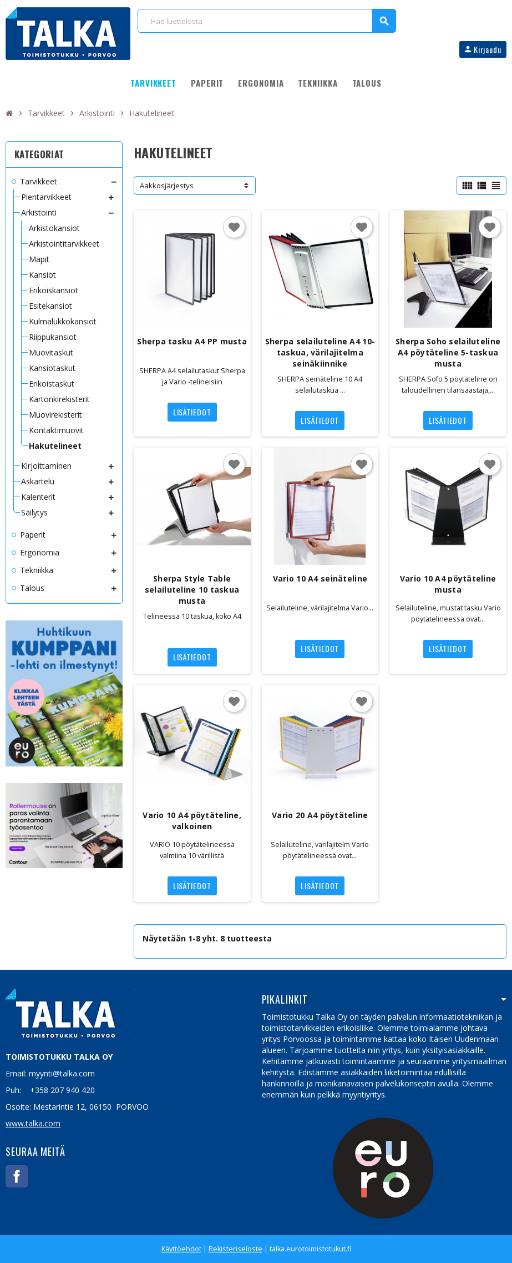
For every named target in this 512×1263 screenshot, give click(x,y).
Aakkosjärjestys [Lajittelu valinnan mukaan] (167, 186)
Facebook (17, 1176)
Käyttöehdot (181, 1249)
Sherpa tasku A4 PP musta (192, 341)
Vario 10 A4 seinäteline (320, 578)
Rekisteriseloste (235, 1249)
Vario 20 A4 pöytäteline (320, 815)
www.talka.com (33, 1123)
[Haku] (267, 21)
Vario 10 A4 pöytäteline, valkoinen (192, 820)
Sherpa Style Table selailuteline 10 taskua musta (192, 589)
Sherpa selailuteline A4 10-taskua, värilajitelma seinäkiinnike (320, 352)
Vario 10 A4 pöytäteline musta (448, 584)
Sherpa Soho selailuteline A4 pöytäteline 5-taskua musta (448, 352)
